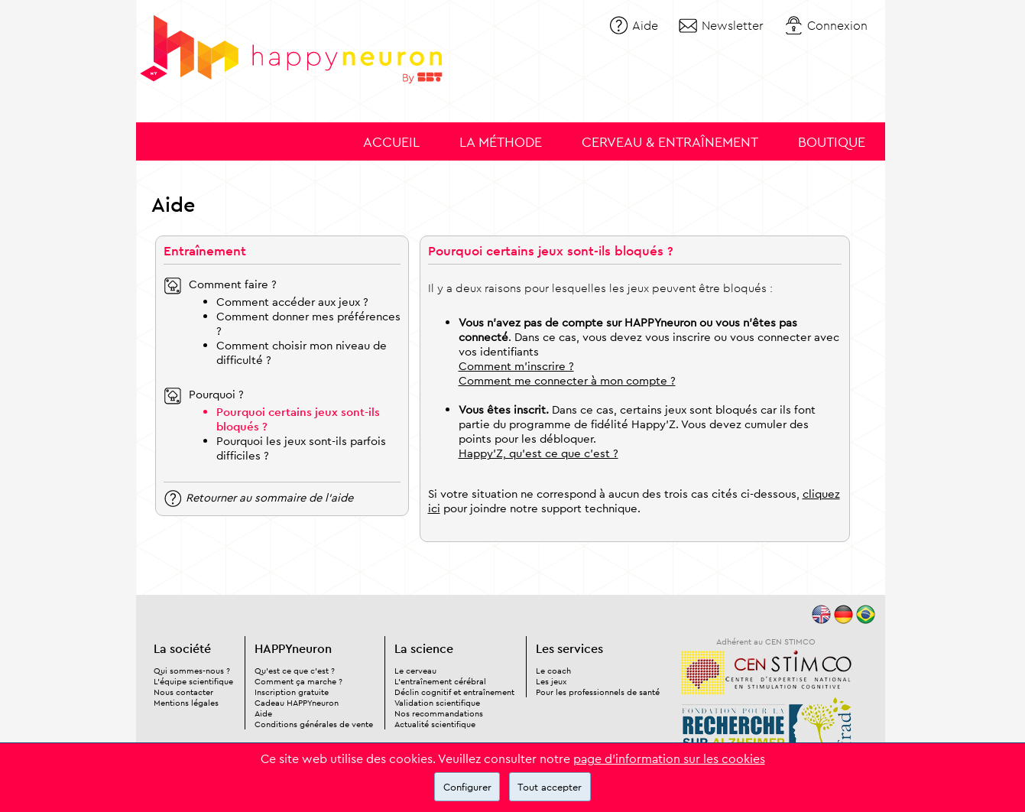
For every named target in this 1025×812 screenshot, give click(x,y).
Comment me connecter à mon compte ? (567, 380)
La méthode (500, 142)
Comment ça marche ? (298, 681)
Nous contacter (183, 692)
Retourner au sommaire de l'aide (269, 496)
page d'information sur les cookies (669, 758)
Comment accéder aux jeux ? (292, 301)
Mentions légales (186, 702)
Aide (645, 25)
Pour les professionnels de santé (598, 692)
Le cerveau (415, 670)
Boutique (831, 142)
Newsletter (733, 25)
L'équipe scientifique (193, 681)
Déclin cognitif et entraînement (454, 692)
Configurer (467, 787)
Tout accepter (549, 787)
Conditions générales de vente (314, 724)
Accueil (391, 142)
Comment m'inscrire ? (516, 366)
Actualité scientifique (434, 724)
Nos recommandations (438, 713)
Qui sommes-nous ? (192, 670)
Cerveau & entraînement (670, 142)
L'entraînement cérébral (440, 681)
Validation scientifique (437, 702)
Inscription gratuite (292, 692)
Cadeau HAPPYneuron (297, 702)
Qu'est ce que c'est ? (295, 670)
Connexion (837, 25)
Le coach (553, 670)
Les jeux (551, 681)
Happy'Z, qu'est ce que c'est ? (538, 453)
